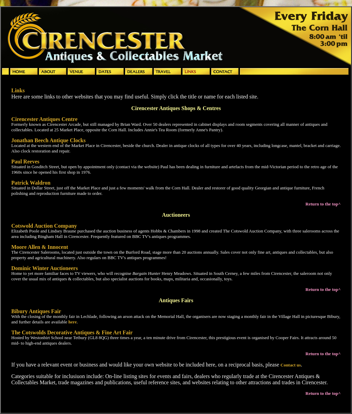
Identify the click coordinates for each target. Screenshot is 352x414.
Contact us (291, 365)
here (72, 321)
